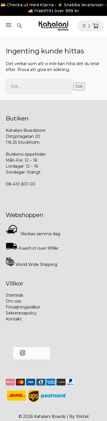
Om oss (13, 301)
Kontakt (14, 319)
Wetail (82, 416)
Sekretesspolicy (21, 313)
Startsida (14, 295)
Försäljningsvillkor (23, 307)
